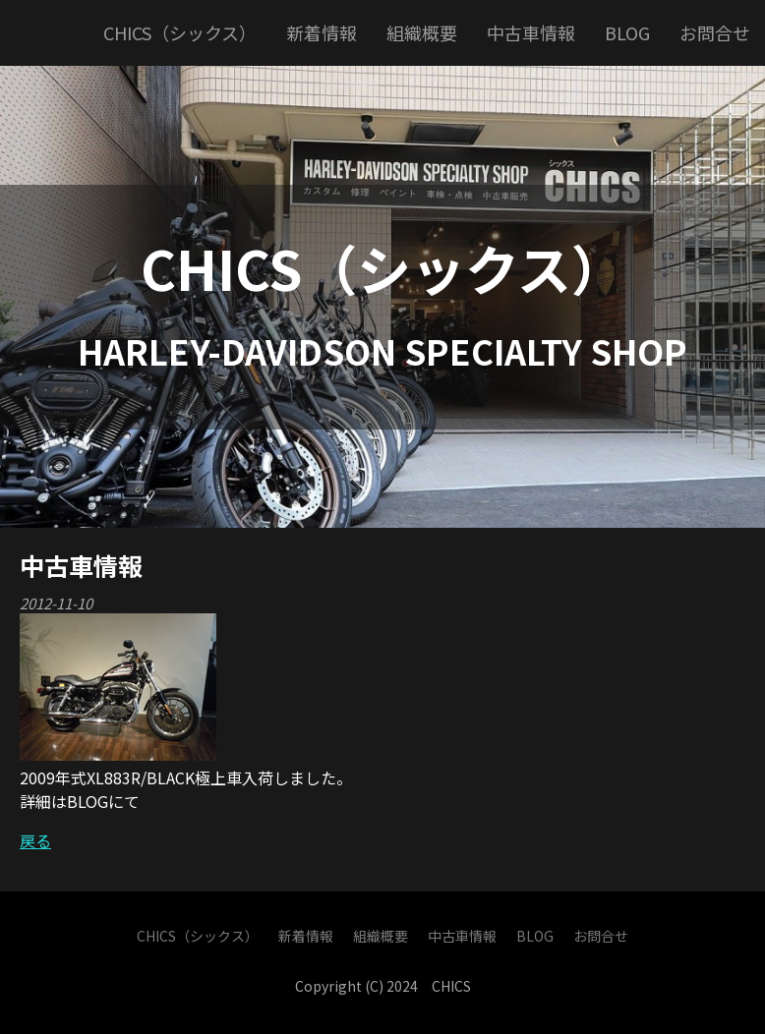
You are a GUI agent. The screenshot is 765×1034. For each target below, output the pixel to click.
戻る (35, 840)
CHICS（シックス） (383, 267)
